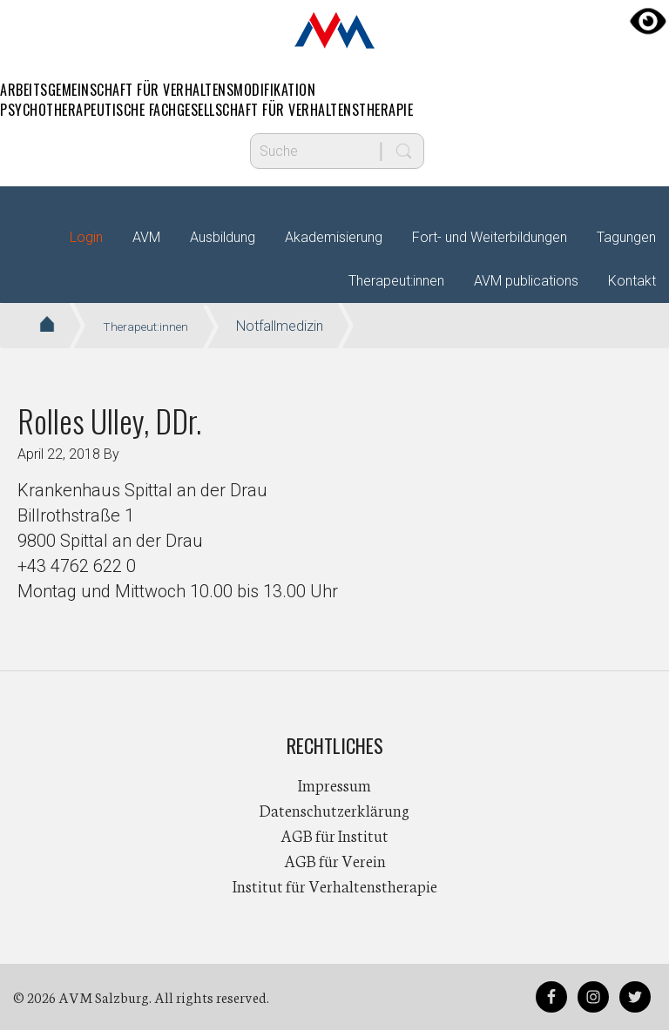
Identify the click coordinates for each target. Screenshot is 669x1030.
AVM (334, 30)
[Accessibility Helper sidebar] (648, 21)
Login (86, 237)
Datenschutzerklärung (334, 809)
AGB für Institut (334, 835)
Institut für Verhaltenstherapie (335, 885)
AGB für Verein (335, 860)
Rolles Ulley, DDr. (109, 420)
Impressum (334, 784)
